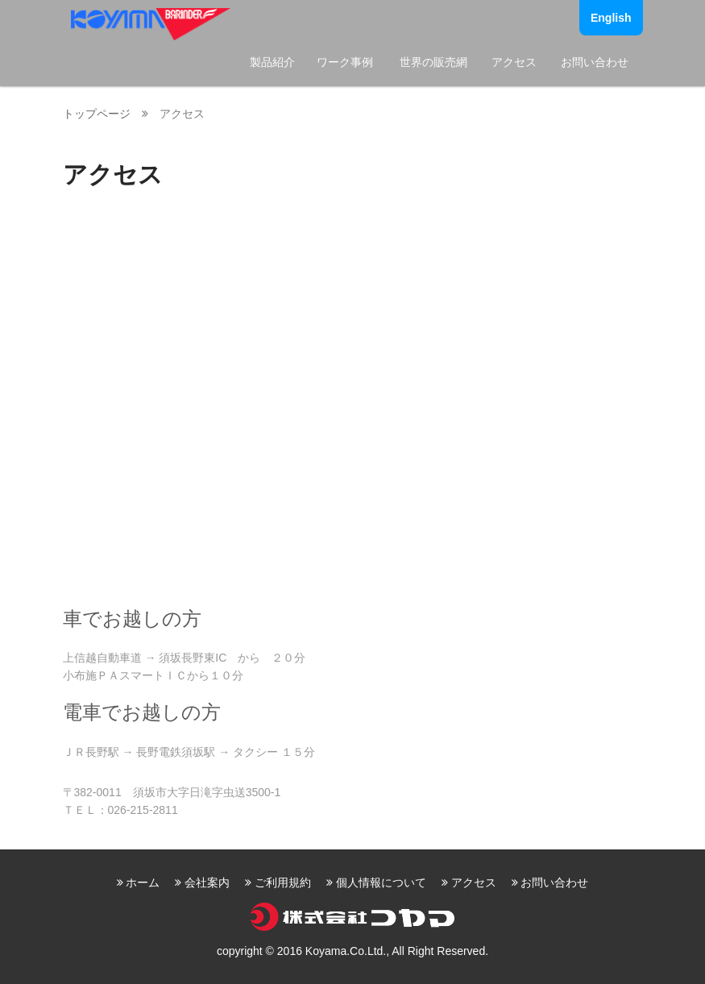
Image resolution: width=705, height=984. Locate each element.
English (611, 17)
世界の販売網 (433, 62)
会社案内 (207, 882)
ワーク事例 (345, 62)
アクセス (514, 62)
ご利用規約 (283, 882)
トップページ (97, 113)
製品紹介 (272, 62)
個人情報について (381, 882)
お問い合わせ (594, 62)
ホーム (143, 882)
